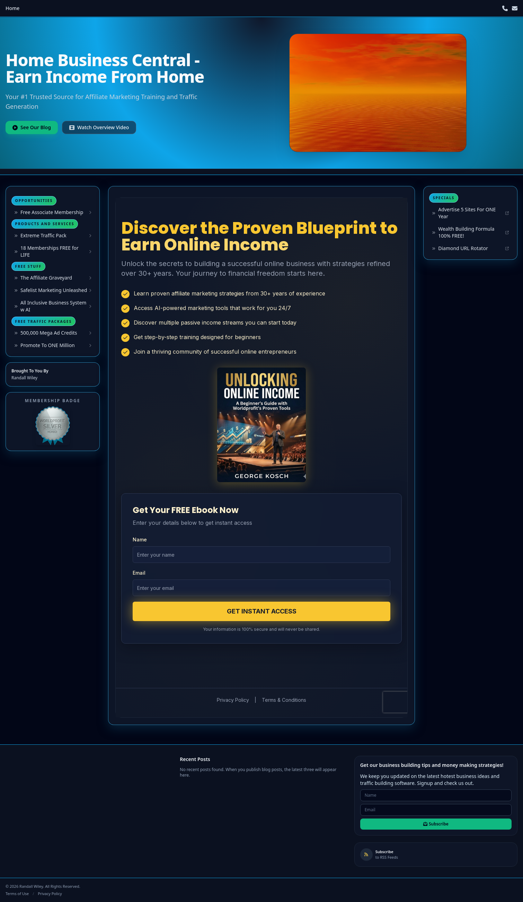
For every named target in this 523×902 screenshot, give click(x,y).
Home (12, 8)
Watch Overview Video (99, 127)
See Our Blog (31, 127)
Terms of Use (17, 893)
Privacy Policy (50, 893)
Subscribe (436, 824)
